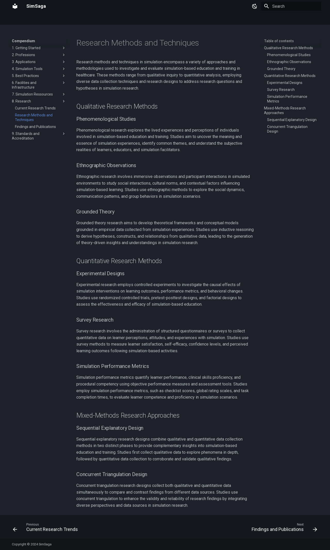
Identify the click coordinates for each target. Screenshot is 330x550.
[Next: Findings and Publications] (283, 528)
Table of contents (279, 41)
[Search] (291, 6)
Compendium (39, 19)
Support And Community (158, 19)
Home (17, 19)
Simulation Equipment (74, 19)
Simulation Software (115, 19)
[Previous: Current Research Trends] (47, 528)
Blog (188, 19)
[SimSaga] (15, 6)
